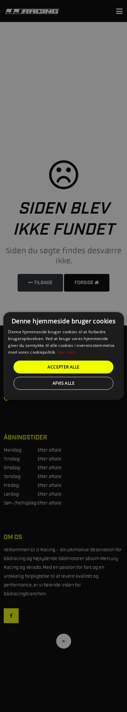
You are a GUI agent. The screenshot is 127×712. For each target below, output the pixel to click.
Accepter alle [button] (63, 367)
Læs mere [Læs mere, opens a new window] (67, 352)
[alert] (63, 356)
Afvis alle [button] (63, 383)
